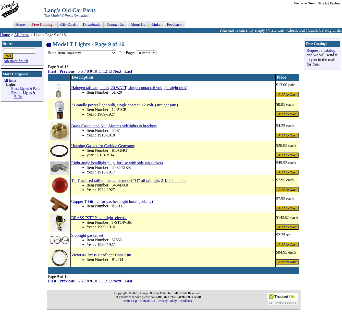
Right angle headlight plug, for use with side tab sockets (117, 163)
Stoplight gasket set (87, 235)
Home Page (130, 301)
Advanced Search (16, 61)
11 (100, 71)
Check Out (296, 30)
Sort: (52, 53)
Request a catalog (321, 50)
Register (335, 3)
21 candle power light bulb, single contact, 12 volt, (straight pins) (124, 105)
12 (105, 71)
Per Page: (127, 53)
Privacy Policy (167, 301)
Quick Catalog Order (325, 30)
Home (5, 35)
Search (8, 44)
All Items (21, 35)
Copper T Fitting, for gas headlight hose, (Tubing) (112, 201)
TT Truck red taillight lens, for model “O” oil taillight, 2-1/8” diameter (129, 180)
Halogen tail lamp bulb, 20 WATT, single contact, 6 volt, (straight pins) (129, 87)
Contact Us (147, 301)
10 (95, 71)
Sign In (322, 3)
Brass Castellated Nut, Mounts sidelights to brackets (114, 126)
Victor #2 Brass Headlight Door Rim (101, 255)
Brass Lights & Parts (25, 89)
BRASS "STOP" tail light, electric (99, 218)
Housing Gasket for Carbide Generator (103, 146)
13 (110, 71)
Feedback (185, 301)
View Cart (276, 30)
